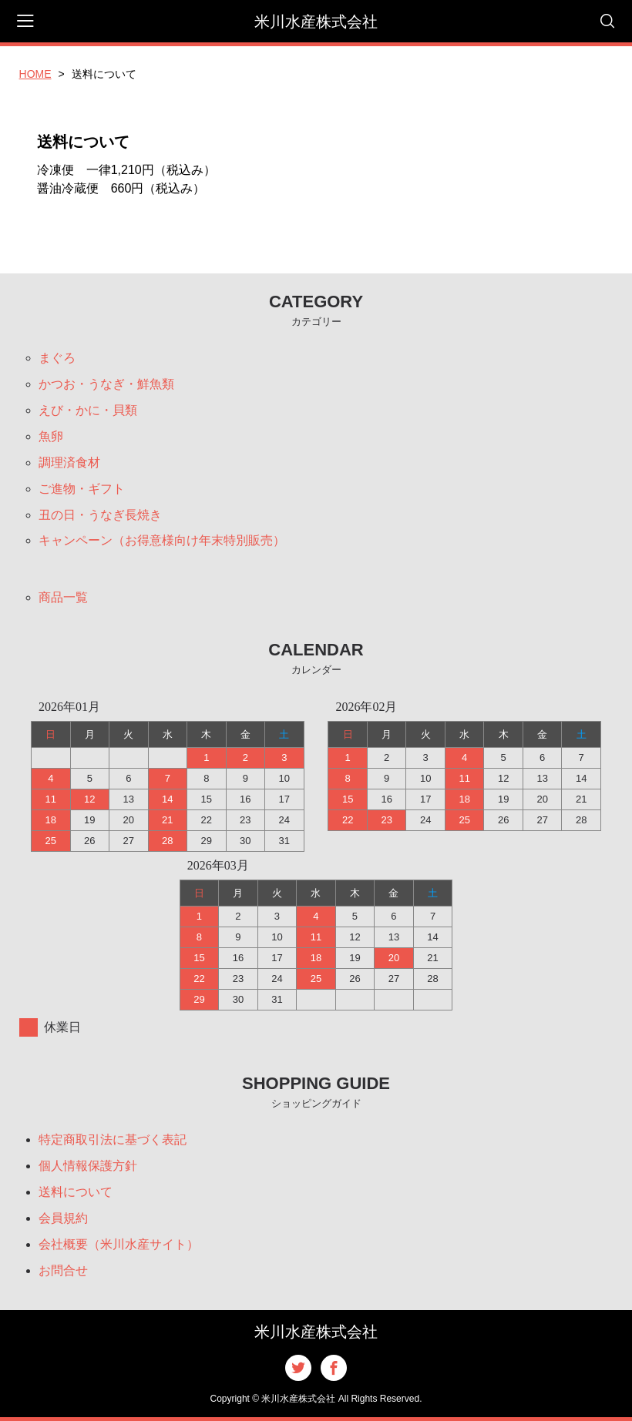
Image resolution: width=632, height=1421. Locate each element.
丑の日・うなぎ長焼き (100, 514)
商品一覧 (63, 598)
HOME (35, 74)
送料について (76, 1191)
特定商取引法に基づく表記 (113, 1139)
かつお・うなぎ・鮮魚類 (106, 383)
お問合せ (63, 1270)
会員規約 (63, 1218)
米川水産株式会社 (316, 21)
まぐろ (57, 357)
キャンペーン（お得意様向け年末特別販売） (162, 541)
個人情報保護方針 (88, 1165)
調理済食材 (69, 462)
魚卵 (51, 436)
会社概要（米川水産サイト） (119, 1244)
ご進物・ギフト (82, 488)
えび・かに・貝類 (88, 410)
